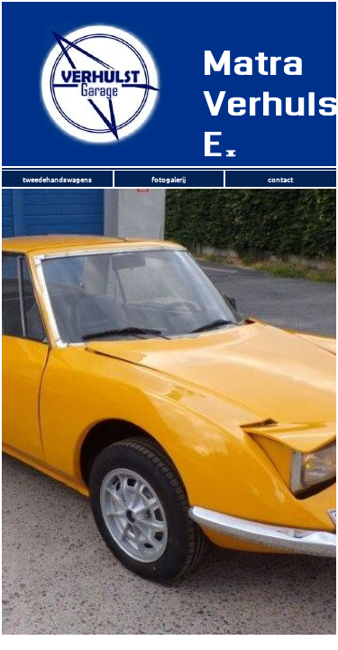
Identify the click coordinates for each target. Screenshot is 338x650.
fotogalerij (168, 178)
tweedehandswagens (57, 178)
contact (280, 178)
